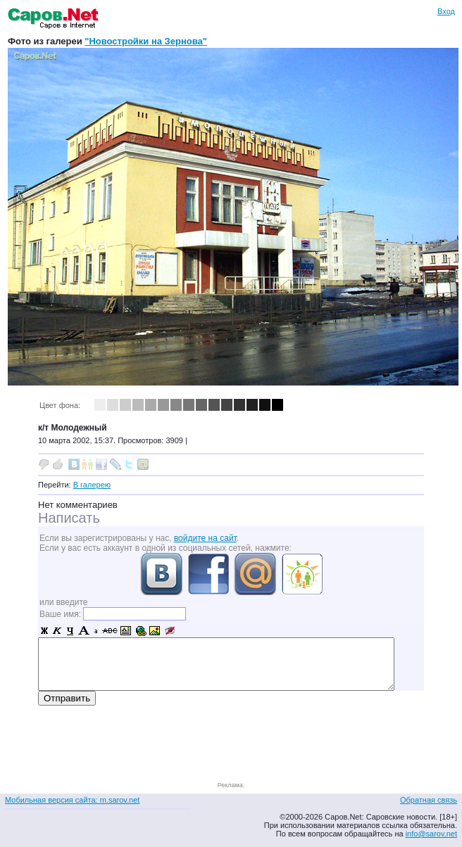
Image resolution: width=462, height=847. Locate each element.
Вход (446, 11)
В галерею (92, 484)
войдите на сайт (205, 538)
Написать (69, 518)
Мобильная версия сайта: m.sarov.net (72, 800)
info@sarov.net (431, 833)
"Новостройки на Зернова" (146, 41)
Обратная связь (428, 800)
